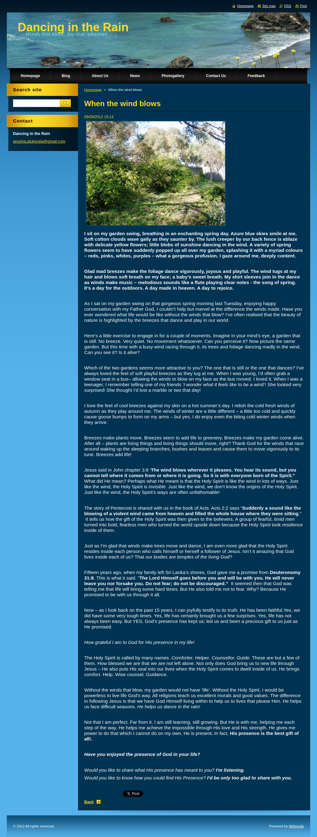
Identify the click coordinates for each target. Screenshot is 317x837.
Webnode (296, 826)
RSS (287, 6)
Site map (269, 6)
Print (303, 6)
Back (89, 802)
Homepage (93, 90)
